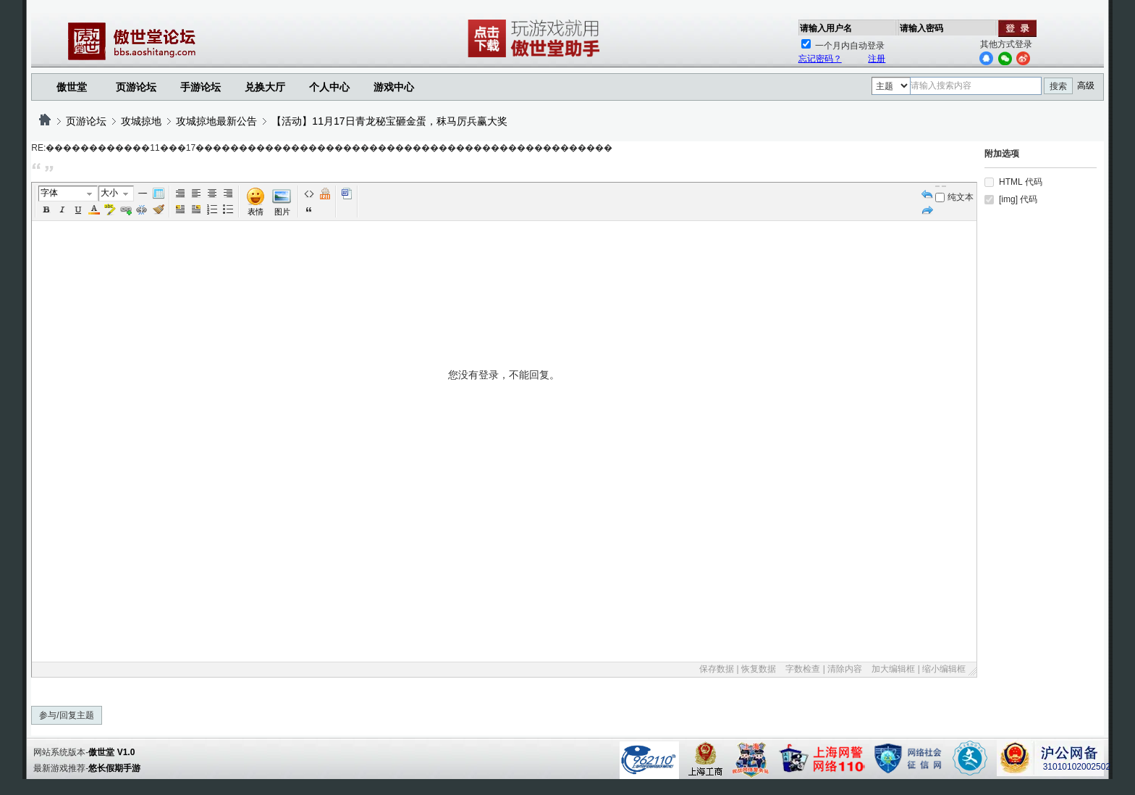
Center (212, 193)
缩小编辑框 (944, 669)
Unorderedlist (228, 209)
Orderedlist (212, 209)
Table (158, 193)
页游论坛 (136, 87)
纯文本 (954, 197)
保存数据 (716, 669)
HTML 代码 (1020, 182)
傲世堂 (71, 87)
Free (325, 193)
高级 (1085, 85)
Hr (143, 193)
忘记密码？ (820, 59)
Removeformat (158, 209)
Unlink (142, 209)
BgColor (110, 209)
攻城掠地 (141, 121)
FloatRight (196, 209)
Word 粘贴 (347, 193)
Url (126, 209)
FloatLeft (180, 209)
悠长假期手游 (114, 768)
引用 (309, 209)
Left (196, 193)
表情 (255, 211)
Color (94, 209)
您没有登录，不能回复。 (504, 514)
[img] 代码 (1018, 199)
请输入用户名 (826, 28)
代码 (309, 193)
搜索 (1058, 86)
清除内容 (844, 669)
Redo (927, 209)
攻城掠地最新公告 (216, 121)
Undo (927, 193)
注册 (876, 59)
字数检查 (802, 669)
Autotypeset (180, 193)
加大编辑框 (893, 669)
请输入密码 (921, 28)
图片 (282, 211)
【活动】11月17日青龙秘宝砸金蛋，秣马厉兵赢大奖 (389, 121)
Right (228, 193)
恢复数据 (758, 669)
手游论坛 (200, 87)
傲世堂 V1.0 (111, 752)
